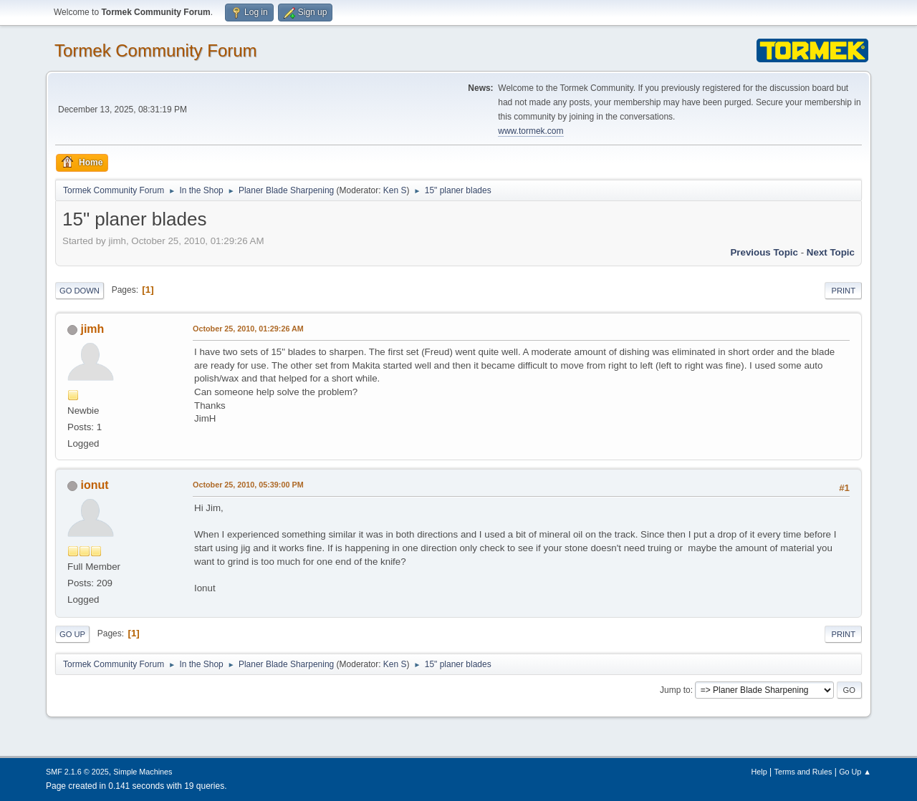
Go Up (72, 634)
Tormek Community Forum (155, 50)
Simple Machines (142, 771)
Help (759, 771)
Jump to (675, 690)
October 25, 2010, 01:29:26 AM (248, 328)
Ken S (395, 190)
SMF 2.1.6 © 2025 (77, 771)
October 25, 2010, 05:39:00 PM (248, 484)
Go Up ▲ (855, 771)
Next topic (831, 252)
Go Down (79, 290)
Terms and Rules (803, 771)
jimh (92, 329)
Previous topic (764, 252)
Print (843, 290)
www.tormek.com (530, 131)
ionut (94, 485)
